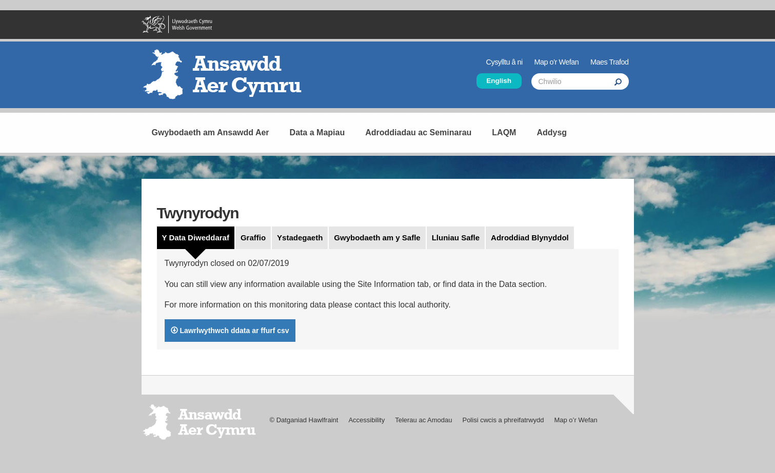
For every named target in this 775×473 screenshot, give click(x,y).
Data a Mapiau (317, 132)
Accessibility (366, 420)
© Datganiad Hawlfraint (304, 420)
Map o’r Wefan (556, 62)
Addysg (551, 132)
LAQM (504, 132)
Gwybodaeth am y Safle (377, 237)
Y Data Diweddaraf (195, 237)
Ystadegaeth (300, 237)
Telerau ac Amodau (423, 420)
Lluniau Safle (456, 237)
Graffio (253, 237)
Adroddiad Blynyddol (530, 237)
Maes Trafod (609, 62)
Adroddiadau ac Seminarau (418, 132)
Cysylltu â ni (504, 62)
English (498, 81)
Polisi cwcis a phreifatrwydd (503, 420)
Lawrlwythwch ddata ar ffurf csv (230, 330)
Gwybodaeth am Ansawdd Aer (210, 132)
